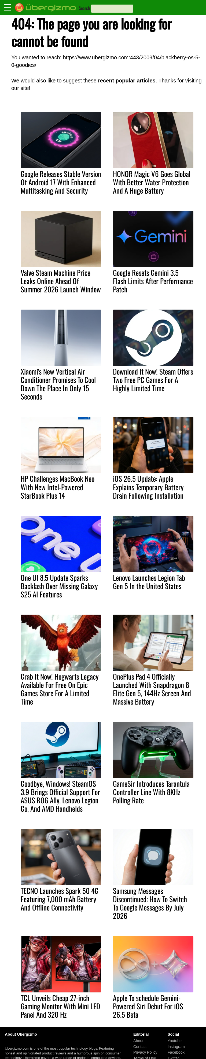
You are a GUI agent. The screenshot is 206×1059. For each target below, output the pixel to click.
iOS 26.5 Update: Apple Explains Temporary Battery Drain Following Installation (148, 487)
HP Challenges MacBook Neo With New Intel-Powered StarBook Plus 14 (57, 487)
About (138, 1041)
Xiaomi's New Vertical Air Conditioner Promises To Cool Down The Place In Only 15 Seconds (58, 384)
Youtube (175, 1041)
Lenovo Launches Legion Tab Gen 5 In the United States (149, 581)
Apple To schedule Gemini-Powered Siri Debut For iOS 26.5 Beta (148, 1006)
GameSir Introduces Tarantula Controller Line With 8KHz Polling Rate (151, 792)
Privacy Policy (145, 1052)
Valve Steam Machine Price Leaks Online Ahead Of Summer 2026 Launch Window (61, 281)
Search (84, 8)
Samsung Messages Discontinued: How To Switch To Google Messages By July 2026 (150, 903)
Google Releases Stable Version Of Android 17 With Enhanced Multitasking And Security (61, 182)
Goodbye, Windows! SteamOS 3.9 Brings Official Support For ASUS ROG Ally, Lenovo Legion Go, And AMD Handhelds (60, 796)
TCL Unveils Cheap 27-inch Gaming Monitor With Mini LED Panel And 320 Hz (60, 1006)
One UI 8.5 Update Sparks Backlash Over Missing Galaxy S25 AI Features (59, 586)
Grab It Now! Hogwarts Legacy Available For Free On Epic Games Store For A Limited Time (60, 689)
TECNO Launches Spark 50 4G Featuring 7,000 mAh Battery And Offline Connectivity (59, 899)
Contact (140, 1047)
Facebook (176, 1052)
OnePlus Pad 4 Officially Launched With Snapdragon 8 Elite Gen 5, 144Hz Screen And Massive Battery (152, 689)
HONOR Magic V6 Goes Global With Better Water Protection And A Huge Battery (151, 182)
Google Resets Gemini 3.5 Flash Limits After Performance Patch (153, 281)
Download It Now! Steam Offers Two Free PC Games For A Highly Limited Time (153, 379)
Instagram (176, 1047)
